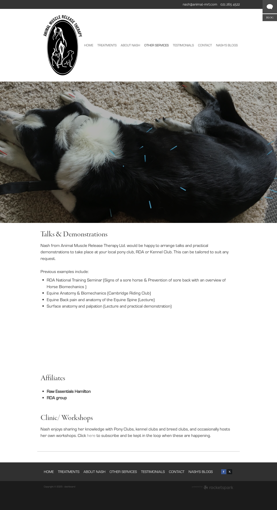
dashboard (69, 486)
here (91, 435)
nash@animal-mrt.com (200, 4)
